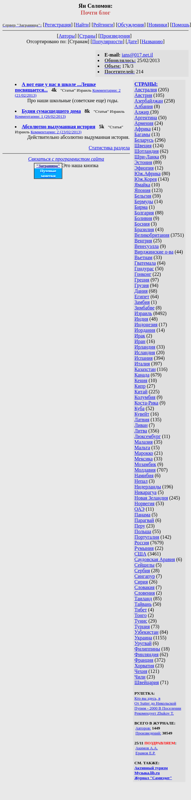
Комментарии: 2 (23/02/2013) (56, 132)
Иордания (145, 330)
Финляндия (147, 654)
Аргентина (146, 117)
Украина (143, 637)
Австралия (146, 89)
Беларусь (144, 140)
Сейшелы (145, 565)
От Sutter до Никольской (155, 703)
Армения (144, 123)
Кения (141, 380)
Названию (152, 41)
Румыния (144, 548)
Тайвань (143, 604)
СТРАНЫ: (146, 84)
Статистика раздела (109, 147)
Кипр (140, 386)
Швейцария (147, 682)
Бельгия (143, 196)
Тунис (141, 621)
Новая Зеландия (151, 498)
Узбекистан (147, 632)
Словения (145, 593)
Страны (87, 36)
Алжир (142, 112)
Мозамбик (145, 464)
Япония (143, 190)
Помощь (180, 24)
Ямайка (142, 184)
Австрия (143, 95)
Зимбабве (145, 307)
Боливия (143, 218)
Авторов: (143, 728)
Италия (142, 363)
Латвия (142, 419)
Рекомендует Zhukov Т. (154, 713)
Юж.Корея (146, 179)
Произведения (115, 36)
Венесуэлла (147, 246)
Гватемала (145, 263)
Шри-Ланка (147, 156)
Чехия (141, 671)
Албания (144, 106)
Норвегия (145, 503)
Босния (142, 223)
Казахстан (145, 369)
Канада (142, 374)
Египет (142, 296)
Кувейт (142, 414)
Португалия (147, 537)
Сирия (141, 581)
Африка (143, 128)
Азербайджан (149, 100)
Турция (142, 626)
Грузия (142, 285)
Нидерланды (148, 486)
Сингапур (145, 576)
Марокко (144, 453)
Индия (141, 319)
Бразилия (144, 229)
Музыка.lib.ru (147, 772)
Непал (141, 481)
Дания (141, 291)
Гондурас (144, 268)
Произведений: (148, 733)
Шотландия (147, 151)
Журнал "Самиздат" (153, 777)
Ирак (140, 335)
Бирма (141, 207)
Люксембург (148, 436)
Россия (142, 542)
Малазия (144, 442)
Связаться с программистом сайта (66, 159)
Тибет (141, 609)
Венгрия (143, 240)
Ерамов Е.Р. (145, 753)
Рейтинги (103, 24)
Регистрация (58, 24)
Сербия (142, 570)
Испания (144, 358)
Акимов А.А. (146, 748)
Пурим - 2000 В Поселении (158, 708)
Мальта (142, 447)
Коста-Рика (146, 402)
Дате (132, 41)
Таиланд (143, 598)
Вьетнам (144, 257)
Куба (140, 408)
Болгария (144, 212)
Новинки (158, 24)
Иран (140, 341)
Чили (140, 676)
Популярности (107, 41)
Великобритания (152, 235)
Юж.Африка (148, 173)
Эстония (143, 162)
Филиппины (147, 648)
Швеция (143, 145)
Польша (143, 531)
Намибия (144, 475)
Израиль (143, 313)
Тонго (141, 615)
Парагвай (144, 520)
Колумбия (145, 397)
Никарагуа (146, 492)
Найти (82, 24)
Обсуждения (131, 24)
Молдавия (145, 470)
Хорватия (144, 665)
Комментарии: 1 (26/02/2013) (40, 116)
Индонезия (146, 324)
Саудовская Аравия (155, 559)
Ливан (141, 425)
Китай (141, 391)
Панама (142, 514)
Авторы (67, 36)
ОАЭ (139, 509)
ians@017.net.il (137, 54)
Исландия (145, 352)
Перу (140, 525)
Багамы (142, 134)
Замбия (142, 302)
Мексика (144, 458)
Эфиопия (144, 168)
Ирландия (145, 347)
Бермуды (144, 201)
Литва (141, 430)
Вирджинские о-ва (154, 251)
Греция (142, 279)
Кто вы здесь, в (148, 698)
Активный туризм (151, 768)
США (140, 553)
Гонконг (143, 274)
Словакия (145, 587)
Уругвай (143, 643)
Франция (144, 660)
